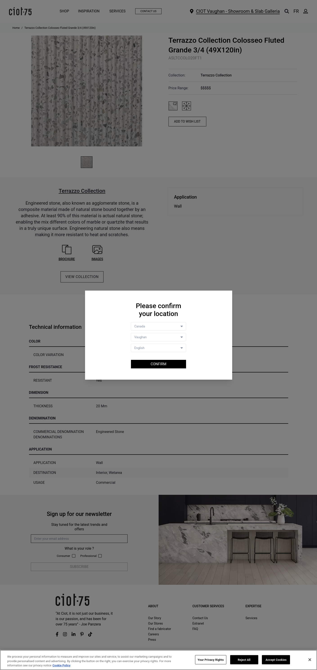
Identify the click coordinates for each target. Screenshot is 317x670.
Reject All (244, 660)
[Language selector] (158, 348)
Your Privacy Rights (211, 660)
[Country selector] (158, 326)
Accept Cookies (275, 660)
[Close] (310, 660)
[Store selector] (158, 337)
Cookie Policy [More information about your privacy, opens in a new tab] (61, 666)
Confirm (158, 364)
